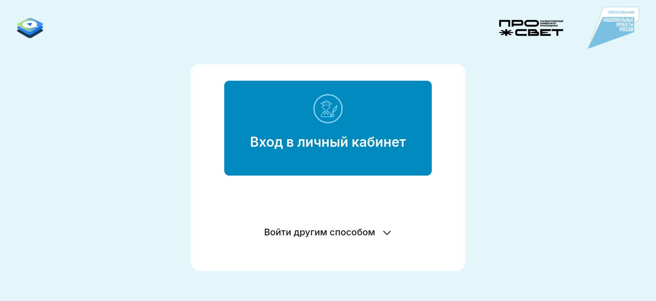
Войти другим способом (328, 232)
